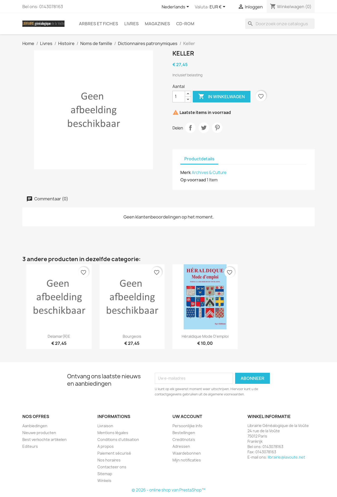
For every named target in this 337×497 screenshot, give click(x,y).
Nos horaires (109, 460)
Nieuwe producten (39, 432)
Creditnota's (183, 439)
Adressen (181, 446)
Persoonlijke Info (187, 425)
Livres (131, 24)
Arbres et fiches (98, 24)
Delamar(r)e (59, 336)
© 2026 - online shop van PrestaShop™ (168, 490)
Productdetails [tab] (199, 159)
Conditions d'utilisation (118, 439)
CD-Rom (185, 24)
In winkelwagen (221, 96)
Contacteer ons (111, 466)
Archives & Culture (209, 172)
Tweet (204, 127)
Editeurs (30, 446)
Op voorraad (193, 179)
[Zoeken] (280, 23)
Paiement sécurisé (114, 453)
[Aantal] (178, 96)
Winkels (104, 480)
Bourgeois (132, 336)
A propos (105, 446)
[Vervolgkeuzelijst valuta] (218, 7)
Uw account (187, 416)
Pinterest (217, 127)
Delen (190, 127)
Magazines (157, 24)
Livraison (105, 425)
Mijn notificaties (186, 460)
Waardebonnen (186, 453)
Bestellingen (183, 432)
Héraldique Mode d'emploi (205, 336)
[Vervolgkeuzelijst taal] (176, 7)
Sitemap (104, 473)
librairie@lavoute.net (286, 457)
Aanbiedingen (34, 425)
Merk (185, 172)
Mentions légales (112, 432)
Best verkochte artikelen (44, 439)
